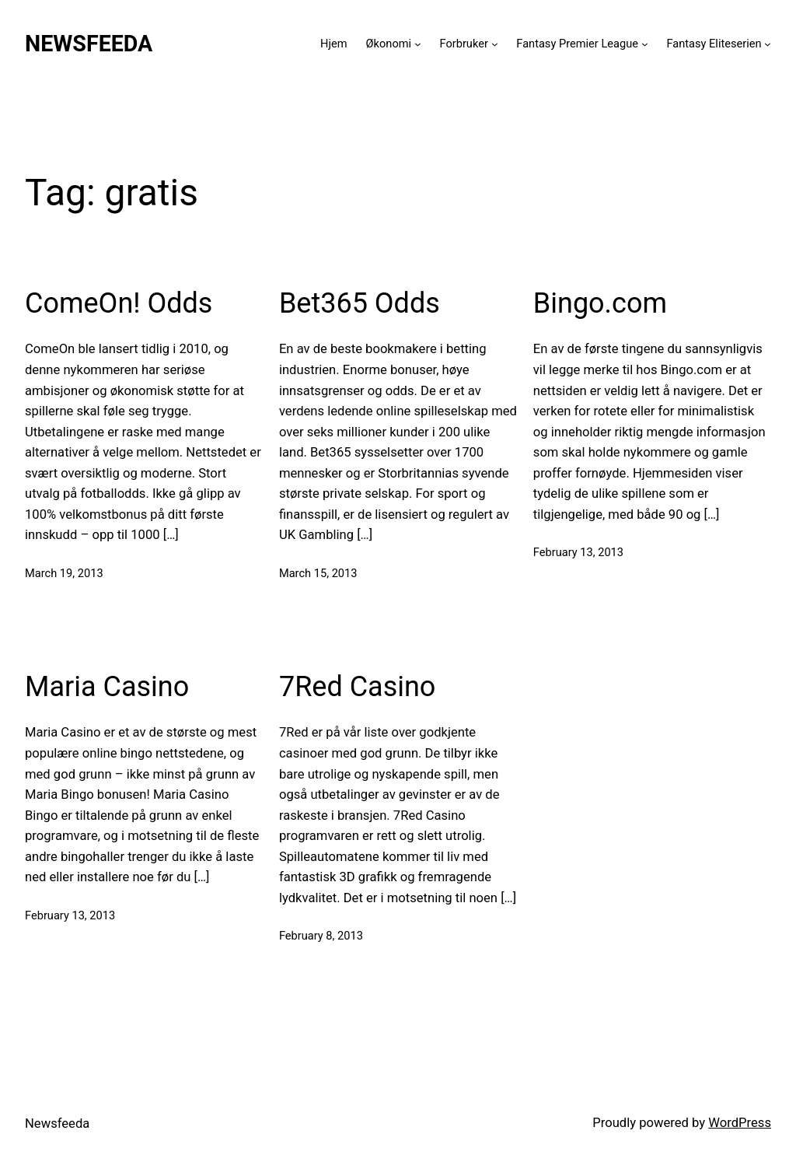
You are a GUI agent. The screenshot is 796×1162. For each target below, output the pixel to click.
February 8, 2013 (321, 936)
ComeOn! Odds (118, 303)
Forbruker (464, 44)
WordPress (739, 1122)
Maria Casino (107, 686)
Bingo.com (600, 303)
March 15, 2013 (318, 573)
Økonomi (389, 44)
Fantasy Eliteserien (713, 44)
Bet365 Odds (359, 303)
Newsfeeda (88, 43)
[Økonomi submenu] (417, 43)
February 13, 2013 (578, 552)
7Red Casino (357, 686)
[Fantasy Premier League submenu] (644, 43)
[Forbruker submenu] (494, 43)
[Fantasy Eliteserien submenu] (767, 43)
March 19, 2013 (64, 573)
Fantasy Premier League (577, 44)
